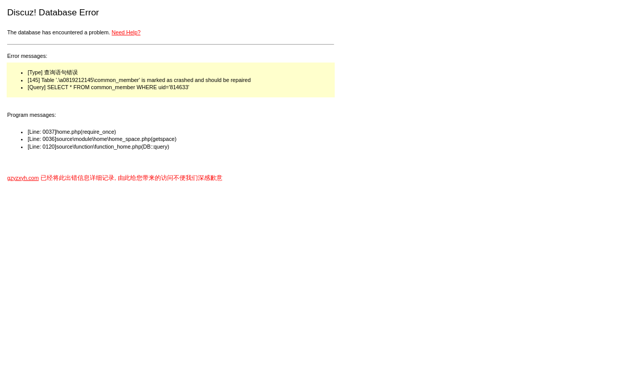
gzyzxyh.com (23, 178)
